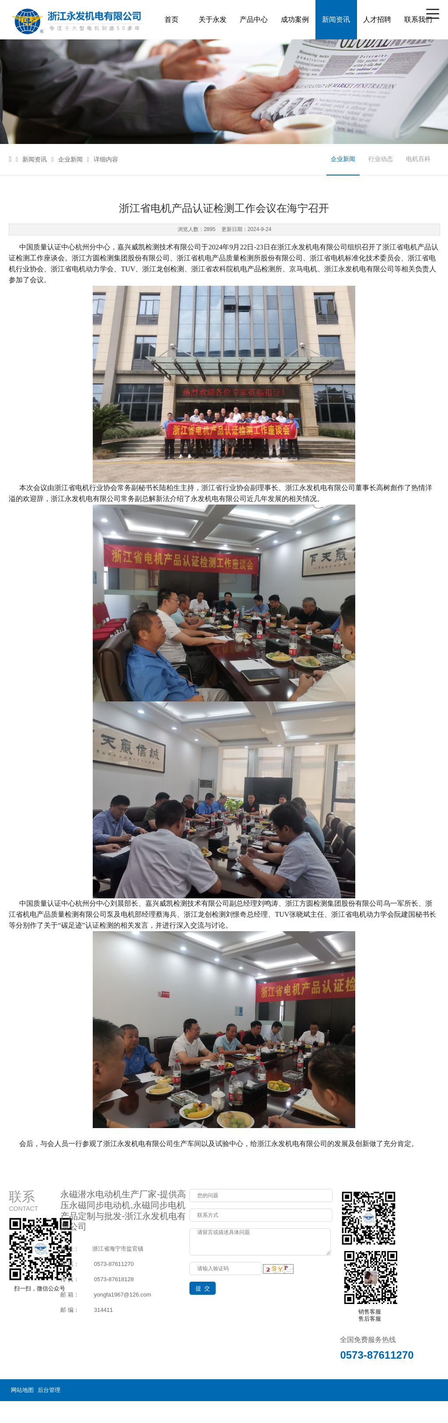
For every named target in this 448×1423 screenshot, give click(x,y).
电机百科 (418, 159)
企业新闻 (66, 159)
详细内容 (102, 159)
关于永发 (213, 19)
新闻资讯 (336, 19)
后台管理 (49, 1390)
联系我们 (418, 19)
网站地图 (22, 1390)
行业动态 (380, 159)
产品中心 (254, 19)
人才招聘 (377, 19)
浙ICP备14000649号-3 (410, 1412)
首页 (171, 19)
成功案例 (295, 19)
